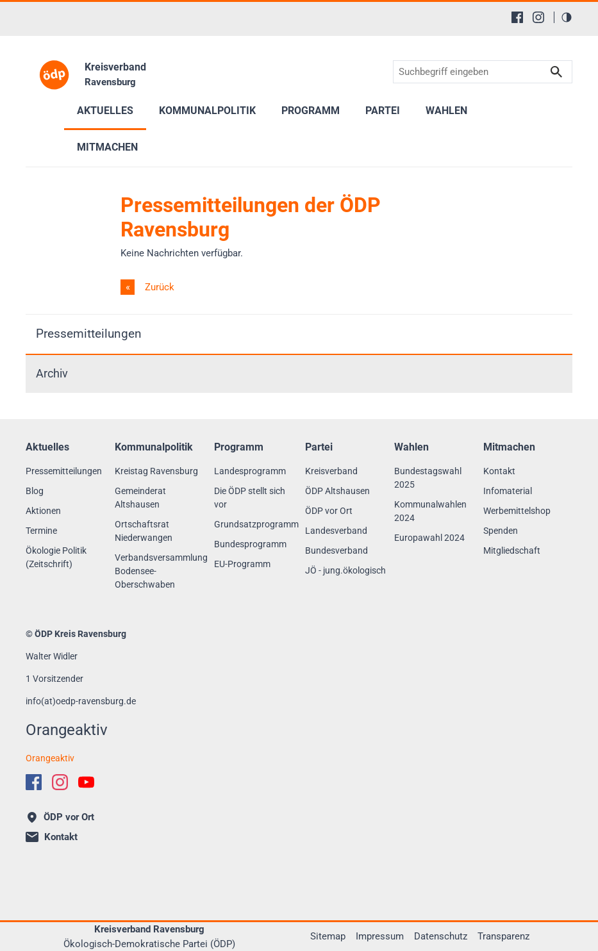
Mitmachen (107, 147)
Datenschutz (440, 936)
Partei (382, 110)
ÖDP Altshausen (337, 491)
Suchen (556, 72)
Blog (35, 491)
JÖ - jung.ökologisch (345, 570)
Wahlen (446, 110)
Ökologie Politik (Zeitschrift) (56, 557)
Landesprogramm (250, 471)
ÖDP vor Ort (329, 511)
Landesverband (336, 530)
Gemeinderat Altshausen (140, 497)
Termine (41, 530)
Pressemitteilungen (89, 333)
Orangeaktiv (50, 758)
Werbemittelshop (517, 511)
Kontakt (499, 471)
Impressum (380, 936)
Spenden (500, 530)
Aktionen (43, 511)
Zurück (158, 287)
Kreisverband (331, 471)
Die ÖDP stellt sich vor (249, 497)
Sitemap (327, 936)
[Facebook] (517, 17)
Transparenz (503, 936)
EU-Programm (242, 564)
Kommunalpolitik (207, 110)
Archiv (52, 373)
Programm (310, 110)
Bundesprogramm (250, 544)
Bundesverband (336, 550)
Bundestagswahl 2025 (427, 478)
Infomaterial (507, 491)
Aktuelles (105, 110)
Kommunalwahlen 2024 (430, 511)
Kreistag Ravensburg (156, 471)
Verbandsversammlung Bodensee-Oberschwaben (161, 571)
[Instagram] (538, 17)
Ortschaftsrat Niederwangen (143, 531)
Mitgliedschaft (511, 550)
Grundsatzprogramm (256, 524)
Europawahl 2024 (429, 538)
